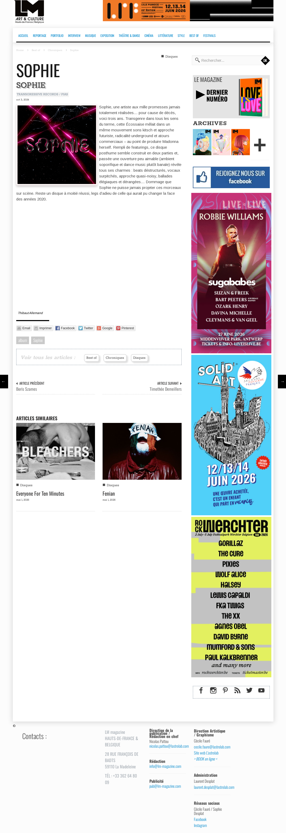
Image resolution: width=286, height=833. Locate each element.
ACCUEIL (23, 35)
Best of (36, 50)
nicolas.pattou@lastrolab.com (165, 746)
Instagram (200, 825)
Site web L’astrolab (206, 753)
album (22, 340)
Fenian (109, 493)
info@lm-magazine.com (165, 766)
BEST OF (194, 35)
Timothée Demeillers (166, 389)
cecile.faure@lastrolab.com (210, 747)
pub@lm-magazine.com (165, 786)
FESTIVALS (209, 35)
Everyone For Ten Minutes (40, 493)
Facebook (200, 819)
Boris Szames (26, 389)
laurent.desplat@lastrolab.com (210, 787)
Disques (171, 57)
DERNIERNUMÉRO (217, 95)
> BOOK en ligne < (205, 759)
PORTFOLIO (57, 35)
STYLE (181, 35)
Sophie (38, 70)
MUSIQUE (90, 35)
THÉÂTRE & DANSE (129, 35)
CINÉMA (148, 35)
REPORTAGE (39, 35)
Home (20, 50)
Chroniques (55, 50)
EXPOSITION (107, 35)
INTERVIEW (74, 35)
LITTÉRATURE (165, 35)
